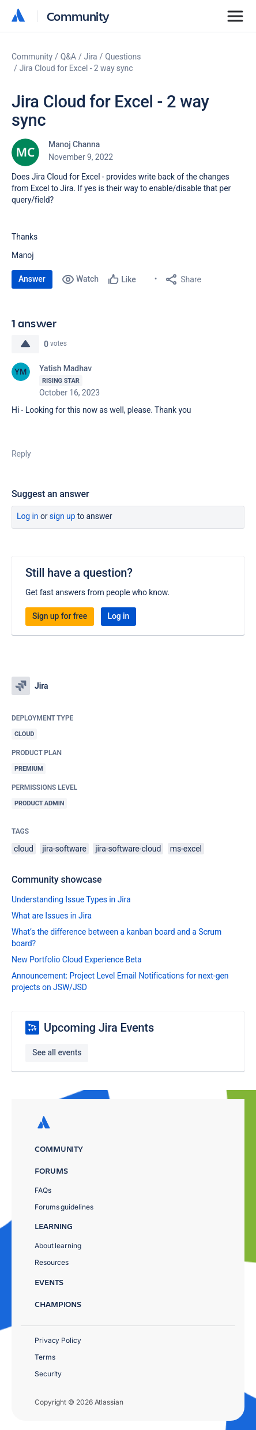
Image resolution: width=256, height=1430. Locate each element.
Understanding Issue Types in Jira (71, 899)
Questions (123, 56)
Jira (90, 56)
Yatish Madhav (65, 368)
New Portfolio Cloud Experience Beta (77, 959)
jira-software (64, 848)
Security (48, 1373)
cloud (23, 848)
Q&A (68, 56)
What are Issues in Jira (52, 915)
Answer (32, 278)
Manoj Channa (74, 144)
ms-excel (186, 848)
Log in (28, 516)
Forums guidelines (64, 1207)
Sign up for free (59, 616)
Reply (21, 453)
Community (78, 16)
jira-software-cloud (128, 848)
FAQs (43, 1190)
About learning (58, 1245)
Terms (45, 1357)
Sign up (63, 516)
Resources (52, 1262)
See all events (56, 1052)
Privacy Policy (58, 1340)
